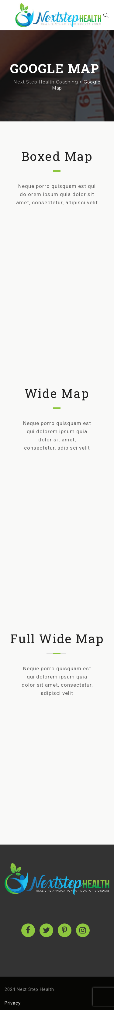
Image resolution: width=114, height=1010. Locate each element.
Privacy (13, 1003)
